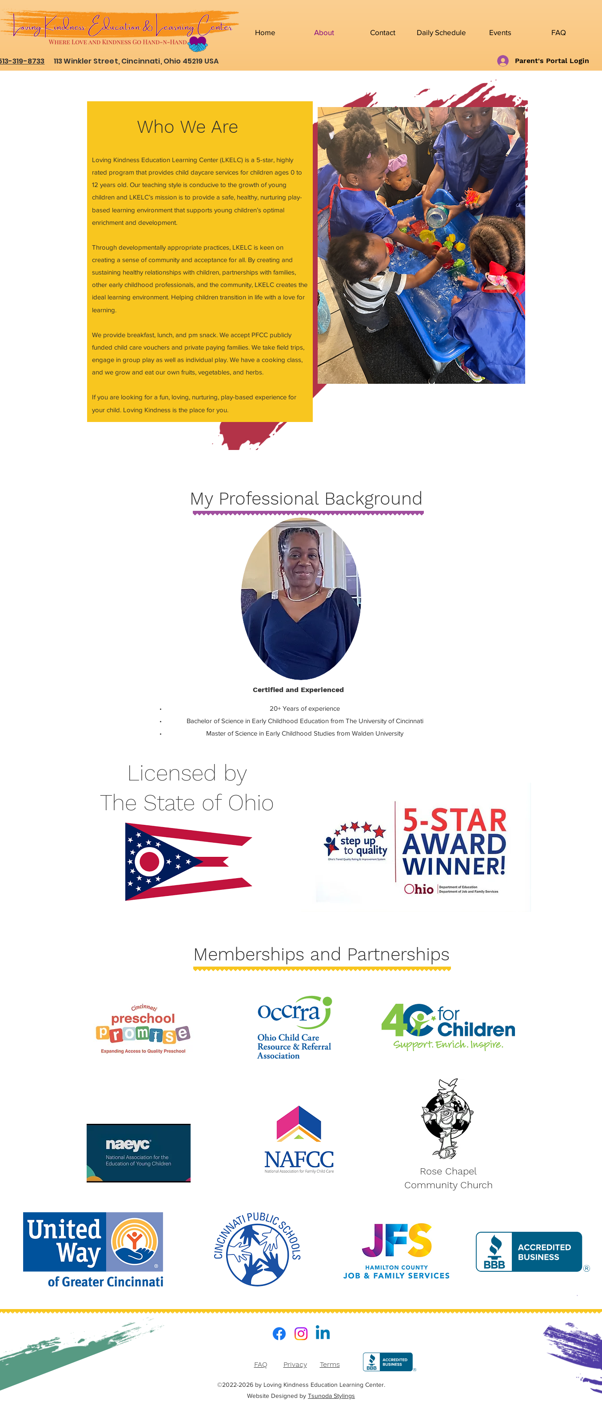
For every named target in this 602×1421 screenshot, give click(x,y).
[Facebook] (279, 1333)
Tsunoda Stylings (331, 1395)
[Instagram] (301, 1333)
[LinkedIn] (322, 1333)
